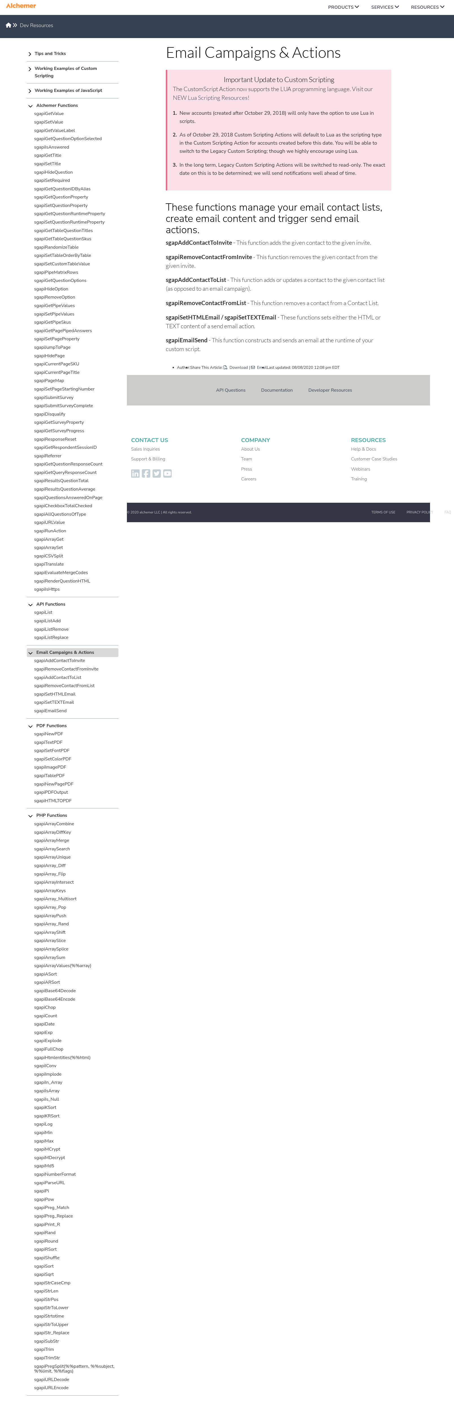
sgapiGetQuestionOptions (60, 280)
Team (246, 459)
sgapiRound (46, 1241)
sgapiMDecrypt (49, 1158)
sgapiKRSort (46, 1116)
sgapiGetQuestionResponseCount (68, 464)
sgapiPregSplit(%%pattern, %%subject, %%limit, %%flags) (74, 1369)
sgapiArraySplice (51, 949)
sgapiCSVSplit (48, 556)
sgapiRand (45, 1233)
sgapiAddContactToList (57, 677)
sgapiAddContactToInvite (59, 661)
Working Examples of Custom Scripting (66, 72)
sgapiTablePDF (49, 776)
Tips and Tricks (50, 53)
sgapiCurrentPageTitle (57, 372)
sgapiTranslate (49, 564)
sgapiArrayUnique (52, 857)
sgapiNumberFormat (55, 1174)
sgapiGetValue (49, 114)
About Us (250, 449)
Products (341, 7)
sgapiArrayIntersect (54, 882)
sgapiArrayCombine (54, 824)
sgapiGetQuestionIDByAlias (62, 189)
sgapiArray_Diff (49, 865)
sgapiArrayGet (48, 539)
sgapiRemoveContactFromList (64, 686)
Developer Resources (330, 390)
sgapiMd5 (44, 1166)
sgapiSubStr (46, 1341)
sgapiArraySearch (52, 849)
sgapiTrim (44, 1349)
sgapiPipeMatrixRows (56, 272)
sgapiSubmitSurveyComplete (63, 406)
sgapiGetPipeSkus (52, 322)
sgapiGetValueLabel (54, 130)
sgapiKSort (45, 1107)
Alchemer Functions (57, 105)
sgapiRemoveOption (54, 297)
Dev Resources (36, 25)
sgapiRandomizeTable (56, 247)
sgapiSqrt (44, 1274)
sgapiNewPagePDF (53, 784)
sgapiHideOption (51, 289)
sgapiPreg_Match (51, 1208)
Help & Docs (363, 449)
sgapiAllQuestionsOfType (60, 514)
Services (382, 7)
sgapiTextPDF (48, 742)
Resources (425, 7)
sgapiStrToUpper (51, 1325)
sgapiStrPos (46, 1299)
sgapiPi (41, 1191)
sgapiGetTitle (47, 155)
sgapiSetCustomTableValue (62, 264)
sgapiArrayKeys (50, 891)
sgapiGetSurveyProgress (59, 431)
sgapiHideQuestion (53, 172)
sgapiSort (44, 1266)
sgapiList (43, 612)
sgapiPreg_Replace (53, 1216)
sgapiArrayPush (50, 916)
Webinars (360, 469)
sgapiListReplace (51, 637)
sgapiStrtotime (49, 1316)
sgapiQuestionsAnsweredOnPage (68, 498)
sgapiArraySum (49, 957)
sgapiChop (45, 1007)
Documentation (277, 390)
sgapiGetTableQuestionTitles (63, 231)
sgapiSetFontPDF (51, 750)
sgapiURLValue (49, 522)
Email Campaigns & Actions (65, 652)
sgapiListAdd (47, 621)
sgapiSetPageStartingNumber (64, 389)
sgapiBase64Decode (55, 991)
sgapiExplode (47, 1041)
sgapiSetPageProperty (57, 339)
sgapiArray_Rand (51, 924)
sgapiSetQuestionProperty (61, 205)
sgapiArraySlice (50, 940)
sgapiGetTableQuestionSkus (62, 239)
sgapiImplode (47, 1074)
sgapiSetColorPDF (52, 759)
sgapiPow (44, 1199)
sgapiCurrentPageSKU (56, 364)
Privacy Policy (420, 512)
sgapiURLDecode (51, 1380)
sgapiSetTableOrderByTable (62, 255)
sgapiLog (43, 1124)
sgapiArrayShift (49, 932)
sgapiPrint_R (47, 1224)
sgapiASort (45, 974)
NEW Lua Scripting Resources (210, 97)
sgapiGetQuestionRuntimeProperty (69, 214)
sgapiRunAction (50, 531)
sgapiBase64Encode (54, 999)
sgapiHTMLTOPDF (53, 801)
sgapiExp (43, 1032)
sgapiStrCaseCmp (52, 1283)
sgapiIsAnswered (51, 147)
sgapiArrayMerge (51, 840)
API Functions (50, 604)
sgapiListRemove (51, 629)
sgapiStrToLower (51, 1308)
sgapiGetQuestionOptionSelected (68, 139)
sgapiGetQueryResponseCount (65, 472)
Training (359, 479)
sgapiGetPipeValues (54, 306)
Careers (248, 479)
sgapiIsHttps (47, 589)
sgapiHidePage (49, 356)
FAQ (447, 512)
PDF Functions (51, 726)
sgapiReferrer (47, 456)
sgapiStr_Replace (51, 1333)
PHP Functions (51, 815)
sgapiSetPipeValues (54, 314)
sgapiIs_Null (46, 1099)
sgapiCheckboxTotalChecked (63, 506)
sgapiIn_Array (48, 1082)
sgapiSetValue (48, 122)
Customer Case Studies (374, 459)
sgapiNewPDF (48, 734)
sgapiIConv (45, 1066)
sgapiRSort (45, 1249)
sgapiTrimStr (47, 1358)
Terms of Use (383, 512)
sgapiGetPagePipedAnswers (63, 331)
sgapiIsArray (46, 1091)
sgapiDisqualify (49, 414)
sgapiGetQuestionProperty (61, 197)
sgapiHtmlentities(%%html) (62, 1058)
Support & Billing (148, 459)
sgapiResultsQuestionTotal (61, 481)
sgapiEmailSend (50, 711)
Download (236, 367)
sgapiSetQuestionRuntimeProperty (69, 222)
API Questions (231, 390)
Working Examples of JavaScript (68, 90)
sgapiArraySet (48, 547)
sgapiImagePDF (50, 767)
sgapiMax (44, 1141)
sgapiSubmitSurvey (54, 397)
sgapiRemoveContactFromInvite (66, 669)
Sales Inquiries (145, 449)
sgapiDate (44, 1024)
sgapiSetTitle (47, 164)
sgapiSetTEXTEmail (54, 702)
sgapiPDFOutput (51, 792)
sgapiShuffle (46, 1258)
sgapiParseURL (49, 1183)
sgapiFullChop (48, 1049)
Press (246, 469)
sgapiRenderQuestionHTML (62, 581)
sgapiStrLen (46, 1291)
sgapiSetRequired (52, 180)
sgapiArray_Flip (50, 874)
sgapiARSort (47, 982)
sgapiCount (45, 1016)
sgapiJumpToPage (52, 347)
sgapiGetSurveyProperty (59, 422)
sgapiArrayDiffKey (52, 832)
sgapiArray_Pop (50, 907)
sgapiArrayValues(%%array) (62, 966)
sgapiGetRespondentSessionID (65, 447)
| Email (258, 367)
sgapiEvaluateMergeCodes (61, 573)
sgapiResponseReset (55, 439)
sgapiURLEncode (51, 1388)
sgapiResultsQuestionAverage (64, 489)
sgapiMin (43, 1133)
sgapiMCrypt (47, 1149)
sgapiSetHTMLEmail (55, 694)
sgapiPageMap (49, 381)
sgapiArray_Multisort (55, 899)
